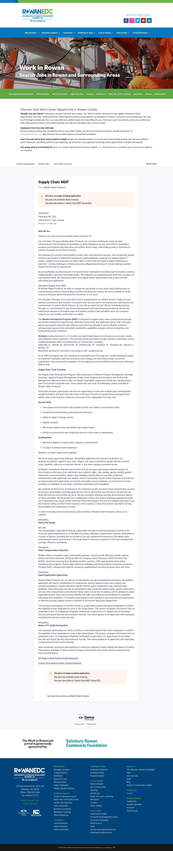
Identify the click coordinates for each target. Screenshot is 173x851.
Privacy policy (79, 724)
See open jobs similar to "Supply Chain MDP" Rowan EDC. (68, 203)
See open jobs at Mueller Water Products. (62, 199)
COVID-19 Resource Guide (65, 796)
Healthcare (101, 94)
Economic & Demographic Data (103, 817)
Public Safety (160, 94)
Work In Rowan (43, 94)
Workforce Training (62, 812)
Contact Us (132, 790)
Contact (140, 15)
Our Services (132, 776)
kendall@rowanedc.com (31, 134)
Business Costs (60, 779)
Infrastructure (60, 782)
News (147, 15)
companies (25, 164)
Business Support (50, 33)
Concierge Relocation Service (21, 94)
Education (137, 94)
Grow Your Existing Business (66, 799)
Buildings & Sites (85, 33)
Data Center (122, 33)
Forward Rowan (140, 33)
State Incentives (61, 826)
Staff (129, 779)
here (100, 147)
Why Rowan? (30, 33)
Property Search (97, 776)
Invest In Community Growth (139, 785)
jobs (44, 164)
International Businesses (101, 832)
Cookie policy (91, 724)
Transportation (60, 772)
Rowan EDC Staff (30, 803)
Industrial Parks (97, 772)
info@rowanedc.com (30, 800)
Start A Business (61, 805)
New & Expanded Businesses (103, 829)
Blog (129, 782)
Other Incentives (61, 829)
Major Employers (61, 785)
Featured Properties (99, 769)
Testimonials (132, 810)
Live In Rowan (96, 781)
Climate (148, 94)
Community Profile (98, 814)
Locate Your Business (63, 802)
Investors (131, 807)
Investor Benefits (134, 804)
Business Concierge (62, 809)
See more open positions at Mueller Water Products (68, 696)
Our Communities (60, 94)
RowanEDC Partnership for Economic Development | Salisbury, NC (89, 847)
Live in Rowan (104, 33)
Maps (92, 826)
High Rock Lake (76, 94)
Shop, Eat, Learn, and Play (120, 94)
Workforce (58, 776)
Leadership (132, 801)
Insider (130, 793)
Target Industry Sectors (64, 788)
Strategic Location (61, 769)
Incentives (67, 33)
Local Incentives (61, 823)
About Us (130, 15)
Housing (89, 94)
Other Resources (61, 815)
